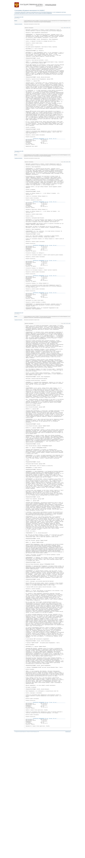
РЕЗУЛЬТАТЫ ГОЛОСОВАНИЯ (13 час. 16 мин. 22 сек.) (45, 339)
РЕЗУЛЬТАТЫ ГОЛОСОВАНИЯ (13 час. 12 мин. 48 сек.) (45, 231)
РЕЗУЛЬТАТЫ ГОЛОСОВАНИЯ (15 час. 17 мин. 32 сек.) (45, 822)
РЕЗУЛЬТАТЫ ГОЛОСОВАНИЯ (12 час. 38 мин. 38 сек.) (45, 159)
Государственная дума (35, 5)
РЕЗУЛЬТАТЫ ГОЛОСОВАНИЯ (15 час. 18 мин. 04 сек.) (45, 841)
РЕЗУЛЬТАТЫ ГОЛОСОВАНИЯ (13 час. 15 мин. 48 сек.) (45, 318)
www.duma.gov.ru (68, 856)
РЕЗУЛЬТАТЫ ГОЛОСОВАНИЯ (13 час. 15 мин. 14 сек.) (45, 301)
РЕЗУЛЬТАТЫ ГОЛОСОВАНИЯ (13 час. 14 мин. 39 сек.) (45, 283)
